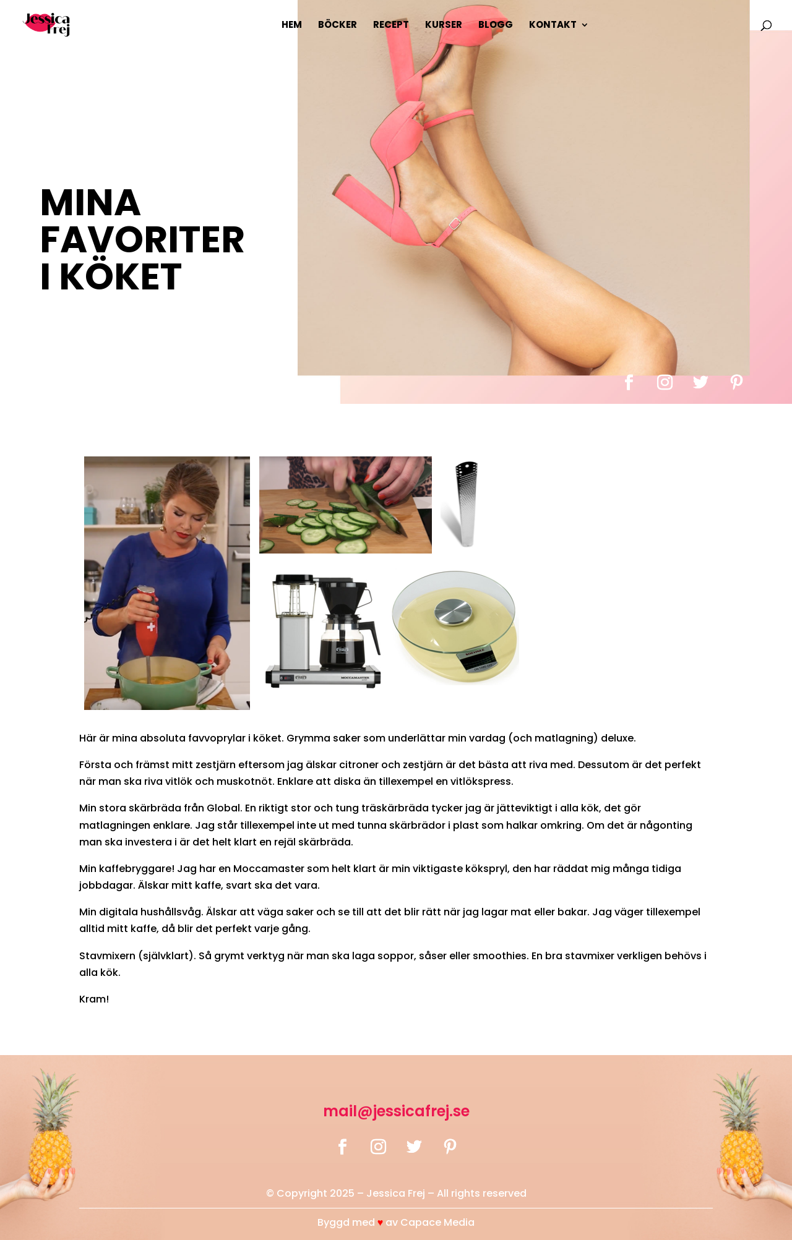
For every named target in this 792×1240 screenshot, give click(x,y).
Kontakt (553, 25)
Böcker (337, 25)
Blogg (495, 25)
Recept (391, 25)
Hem (292, 25)
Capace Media (437, 1222)
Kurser (443, 25)
